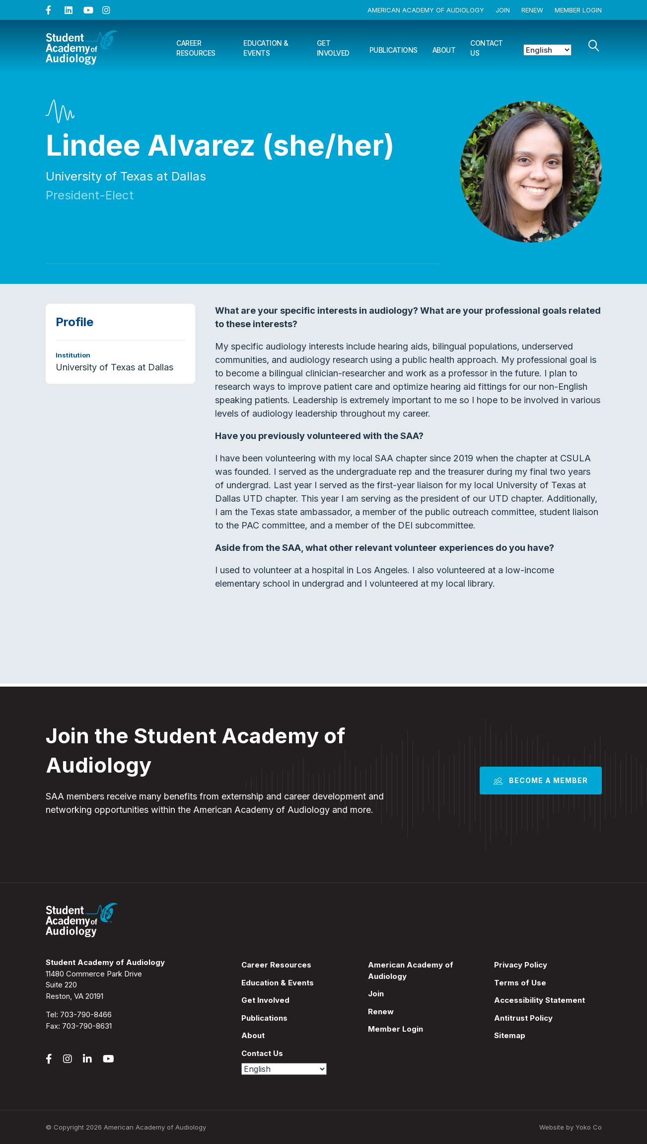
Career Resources (196, 48)
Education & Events (265, 48)
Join (503, 10)
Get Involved (333, 48)
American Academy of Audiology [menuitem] (410, 970)
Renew (532, 10)
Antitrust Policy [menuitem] (523, 1018)
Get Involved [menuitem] (265, 1000)
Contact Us (486, 48)
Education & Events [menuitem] (277, 982)
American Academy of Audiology (425, 10)
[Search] (594, 45)
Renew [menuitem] (381, 1011)
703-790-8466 (86, 1014)
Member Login (578, 10)
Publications (393, 50)
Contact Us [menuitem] (262, 1053)
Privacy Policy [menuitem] (520, 964)
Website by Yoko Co (570, 1127)
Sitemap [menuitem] (509, 1035)
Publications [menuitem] (264, 1018)
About (444, 50)
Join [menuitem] (376, 993)
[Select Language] (547, 50)
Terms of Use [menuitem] (520, 982)
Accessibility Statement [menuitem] (539, 1000)
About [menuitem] (253, 1035)
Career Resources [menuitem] (276, 964)
